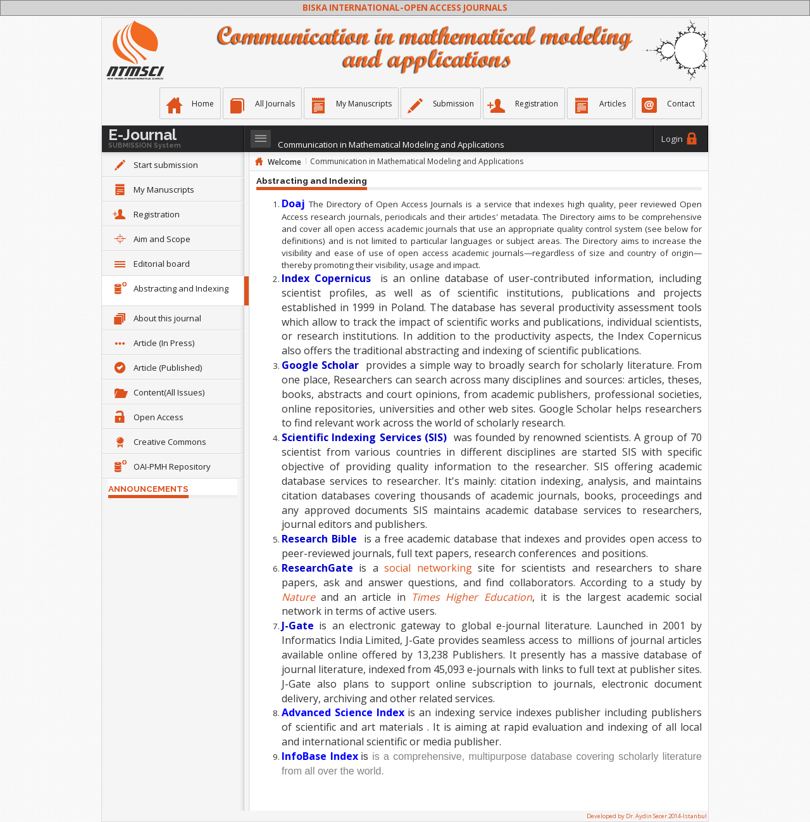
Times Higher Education (471, 597)
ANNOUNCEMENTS (148, 489)
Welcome (284, 162)
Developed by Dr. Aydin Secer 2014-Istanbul (647, 816)
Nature (298, 597)
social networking (427, 568)
